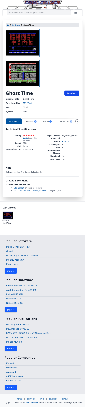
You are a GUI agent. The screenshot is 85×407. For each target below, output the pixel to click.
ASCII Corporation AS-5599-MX (21, 290)
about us (31, 399)
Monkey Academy (15, 259)
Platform (65, 141)
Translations (65, 121)
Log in (25, 138)
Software (16, 25)
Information (14, 121)
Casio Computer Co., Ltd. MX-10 (21, 285)
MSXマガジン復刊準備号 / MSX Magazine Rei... (28, 333)
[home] (8, 25)
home (19, 399)
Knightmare (12, 264)
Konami (10, 363)
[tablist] (42, 121)
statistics (53, 399)
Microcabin (11, 367)
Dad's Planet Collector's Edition (21, 337)
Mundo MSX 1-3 (14, 341)
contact (65, 399)
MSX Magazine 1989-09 (17, 328)
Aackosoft (11, 372)
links (42, 399)
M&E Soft (27, 103)
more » (10, 270)
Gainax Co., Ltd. (14, 380)
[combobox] (39, 12)
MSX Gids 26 (19, 188)
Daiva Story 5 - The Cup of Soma (22, 255)
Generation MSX (31, 402)
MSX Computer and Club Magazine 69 (30, 190)
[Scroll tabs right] (77, 121)
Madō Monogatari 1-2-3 (18, 246)
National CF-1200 (14, 298)
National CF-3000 (14, 303)
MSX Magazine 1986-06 (17, 324)
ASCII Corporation (15, 376)
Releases (31, 121)
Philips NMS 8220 (14, 294)
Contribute (72, 93)
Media (47, 121)
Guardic (10, 251)
